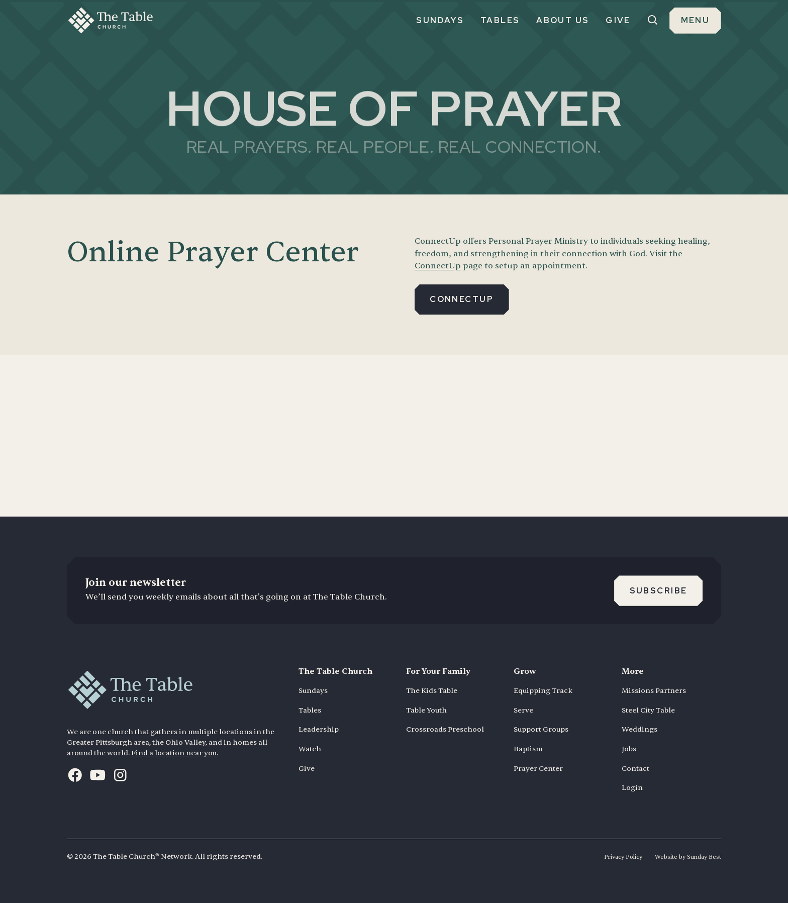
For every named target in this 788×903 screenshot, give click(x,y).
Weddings (639, 729)
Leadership (319, 729)
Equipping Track (543, 690)
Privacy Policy (623, 857)
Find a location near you (174, 753)
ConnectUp (438, 265)
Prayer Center (538, 768)
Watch (310, 749)
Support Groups (541, 729)
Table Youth (426, 710)
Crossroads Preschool (445, 729)
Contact (635, 768)
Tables (310, 710)
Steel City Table (648, 710)
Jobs (629, 749)
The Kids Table (431, 690)
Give (307, 768)
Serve (523, 710)
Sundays (313, 690)
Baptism (528, 749)
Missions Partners (654, 690)
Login (632, 787)
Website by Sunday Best (688, 857)
